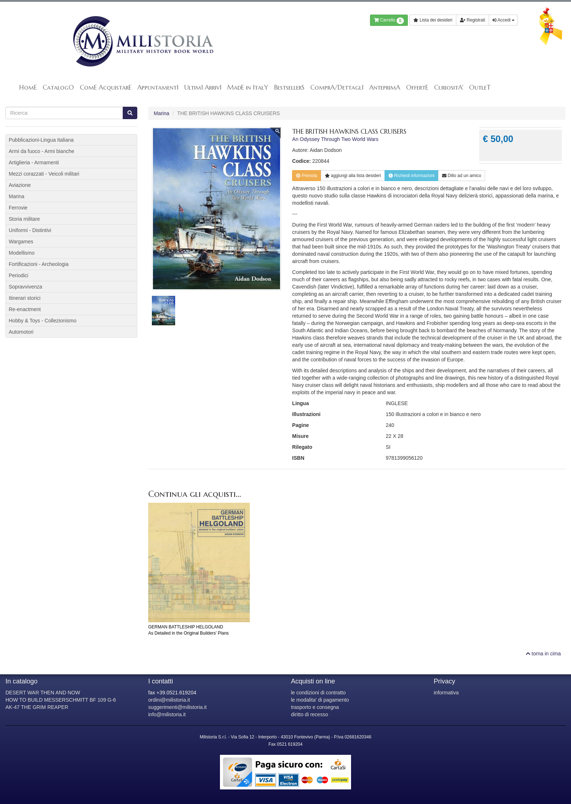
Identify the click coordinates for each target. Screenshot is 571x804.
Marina (161, 113)
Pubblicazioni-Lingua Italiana (41, 140)
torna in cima (543, 653)
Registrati (472, 20)
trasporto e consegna (315, 707)
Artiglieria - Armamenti (34, 162)
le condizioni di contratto (318, 692)
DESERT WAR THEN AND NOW (42, 692)
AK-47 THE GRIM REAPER (36, 707)
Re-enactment (25, 309)
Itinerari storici (24, 298)
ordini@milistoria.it (169, 700)
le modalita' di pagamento (320, 700)
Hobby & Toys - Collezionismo (42, 320)
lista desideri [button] (353, 175)
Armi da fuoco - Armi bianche (41, 151)
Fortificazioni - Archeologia (38, 264)
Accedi (503, 20)
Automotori (21, 332)
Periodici (18, 275)
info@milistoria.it (167, 714)
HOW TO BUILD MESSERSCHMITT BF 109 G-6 (60, 700)
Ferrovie (18, 208)
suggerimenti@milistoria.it (177, 707)
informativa (446, 692)
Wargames (21, 241)
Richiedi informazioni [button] (411, 175)
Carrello (389, 20)
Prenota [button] (306, 175)
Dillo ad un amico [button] (461, 175)
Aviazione (20, 185)
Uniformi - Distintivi (30, 230)
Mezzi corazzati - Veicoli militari (44, 174)
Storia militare (24, 219)
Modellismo (22, 253)
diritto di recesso (309, 714)
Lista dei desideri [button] (432, 20)
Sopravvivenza (25, 287)
